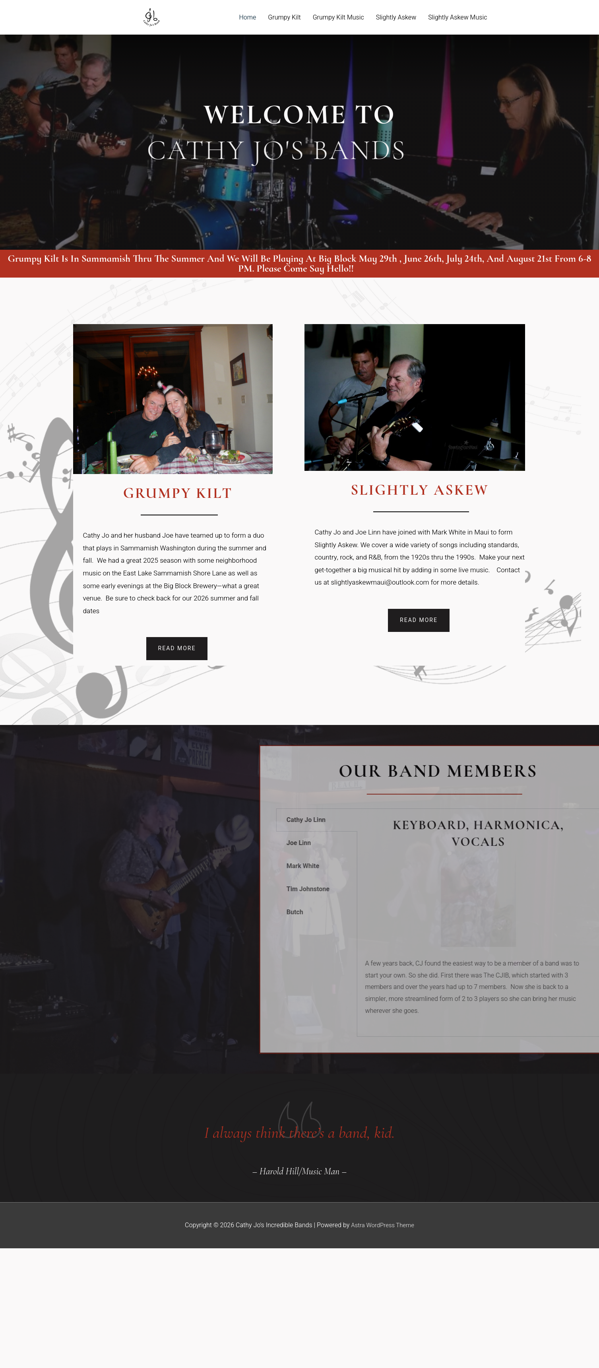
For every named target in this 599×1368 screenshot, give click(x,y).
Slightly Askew (396, 17)
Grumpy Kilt (284, 17)
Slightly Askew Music (457, 17)
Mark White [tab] (521, 866)
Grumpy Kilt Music (338, 17)
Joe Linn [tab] (517, 843)
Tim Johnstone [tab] (526, 889)
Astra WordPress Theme (383, 1225)
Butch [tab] (513, 912)
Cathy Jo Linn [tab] (524, 820)
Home (247, 17)
